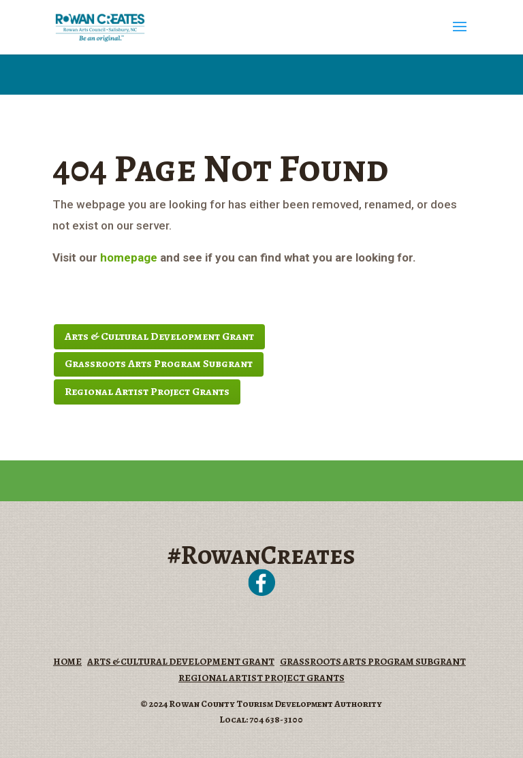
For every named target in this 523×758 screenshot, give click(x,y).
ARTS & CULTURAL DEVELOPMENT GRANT (180, 661)
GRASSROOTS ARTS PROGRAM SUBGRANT (373, 661)
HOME (67, 661)
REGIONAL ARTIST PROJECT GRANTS (261, 678)
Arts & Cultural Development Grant (159, 336)
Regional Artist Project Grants (147, 391)
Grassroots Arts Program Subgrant (159, 363)
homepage (128, 257)
